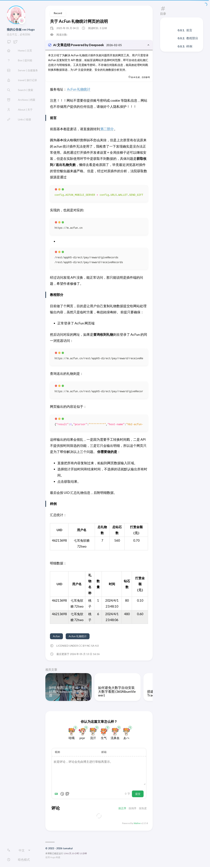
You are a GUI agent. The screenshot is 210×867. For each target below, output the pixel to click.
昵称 (57, 752)
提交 (137, 794)
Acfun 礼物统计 (78, 636)
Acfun (56, 636)
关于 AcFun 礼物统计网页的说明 (79, 21)
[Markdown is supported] (57, 794)
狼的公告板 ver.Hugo (21, 29)
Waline (137, 823)
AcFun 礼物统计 (78, 90)
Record (58, 13)
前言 (189, 30)
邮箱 (104, 752)
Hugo (53, 857)
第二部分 (107, 129)
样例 (189, 46)
